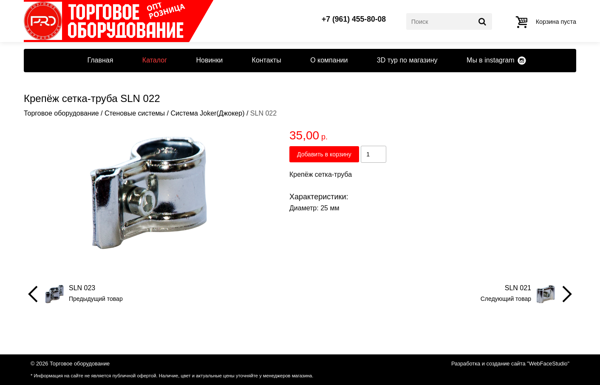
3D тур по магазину (407, 60)
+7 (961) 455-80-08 (354, 19)
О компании (329, 60)
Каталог (154, 60)
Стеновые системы (135, 113)
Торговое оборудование (61, 113)
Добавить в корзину (324, 154)
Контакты (266, 60)
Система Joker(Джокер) (207, 113)
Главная (100, 60)
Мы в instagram (490, 60)
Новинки (209, 60)
